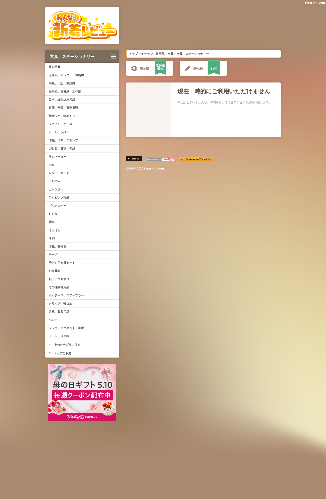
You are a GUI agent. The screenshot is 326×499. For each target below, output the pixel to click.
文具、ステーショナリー (83, 56)
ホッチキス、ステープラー (66, 295)
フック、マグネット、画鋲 (66, 328)
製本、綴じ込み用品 (62, 99)
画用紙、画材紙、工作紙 (65, 91)
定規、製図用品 (59, 312)
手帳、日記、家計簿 (62, 83)
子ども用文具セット (62, 263)
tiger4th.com (315, 2)
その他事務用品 (59, 287)
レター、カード (59, 173)
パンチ (53, 320)
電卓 (52, 222)
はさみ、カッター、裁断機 (66, 75)
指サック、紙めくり (62, 116)
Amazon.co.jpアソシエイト (199, 159)
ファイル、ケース (60, 124)
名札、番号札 (57, 246)
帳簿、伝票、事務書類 (63, 108)
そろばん (54, 230)
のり (52, 165)
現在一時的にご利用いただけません (223, 91)
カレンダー (56, 189)
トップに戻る (60, 353)
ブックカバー (57, 205)
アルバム (54, 181)
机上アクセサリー (60, 279)
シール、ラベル (59, 132)
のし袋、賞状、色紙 (62, 148)
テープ (53, 254)
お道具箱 (54, 271)
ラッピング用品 (59, 197)
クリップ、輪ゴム (60, 303)
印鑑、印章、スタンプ (63, 140)
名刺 (52, 238)
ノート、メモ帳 (59, 336)
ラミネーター (57, 157)
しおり (53, 214)
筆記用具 (54, 67)
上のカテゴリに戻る (64, 345)
